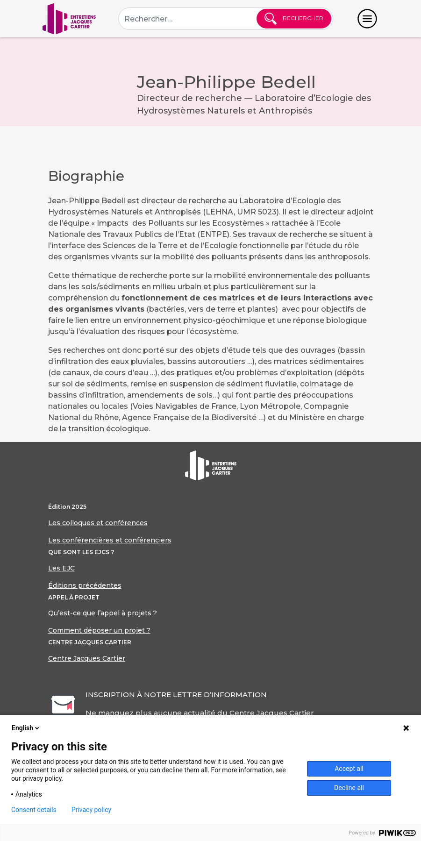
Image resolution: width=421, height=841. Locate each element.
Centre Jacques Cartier (86, 658)
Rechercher (293, 19)
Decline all (349, 787)
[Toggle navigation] (367, 18)
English (26, 728)
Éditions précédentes (84, 585)
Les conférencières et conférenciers (109, 540)
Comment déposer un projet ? (99, 630)
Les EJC (61, 568)
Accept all (349, 768)
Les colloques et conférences (98, 523)
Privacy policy (91, 809)
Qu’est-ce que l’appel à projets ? (102, 613)
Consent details (34, 809)
